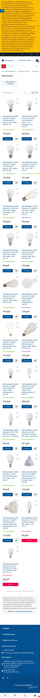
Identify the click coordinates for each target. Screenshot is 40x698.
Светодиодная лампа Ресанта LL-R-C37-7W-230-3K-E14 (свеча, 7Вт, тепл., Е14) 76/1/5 (10, 433)
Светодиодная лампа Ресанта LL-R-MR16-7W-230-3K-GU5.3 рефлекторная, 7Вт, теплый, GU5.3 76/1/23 (29, 477)
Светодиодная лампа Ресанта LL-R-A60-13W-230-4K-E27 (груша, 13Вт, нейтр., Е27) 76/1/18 (10, 166)
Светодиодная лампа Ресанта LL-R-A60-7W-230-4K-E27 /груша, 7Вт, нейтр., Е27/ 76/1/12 (10, 210)
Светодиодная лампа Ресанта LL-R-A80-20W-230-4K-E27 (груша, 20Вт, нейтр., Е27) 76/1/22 (29, 344)
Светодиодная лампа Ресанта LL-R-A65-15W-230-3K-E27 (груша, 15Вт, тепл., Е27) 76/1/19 (29, 254)
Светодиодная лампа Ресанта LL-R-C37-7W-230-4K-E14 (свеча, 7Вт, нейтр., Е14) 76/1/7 (29, 522)
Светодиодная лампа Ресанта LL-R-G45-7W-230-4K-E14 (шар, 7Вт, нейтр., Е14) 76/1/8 (10, 476)
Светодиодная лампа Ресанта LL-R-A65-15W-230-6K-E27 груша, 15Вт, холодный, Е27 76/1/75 (29, 299)
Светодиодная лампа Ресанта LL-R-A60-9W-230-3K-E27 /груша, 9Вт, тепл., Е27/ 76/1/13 (29, 210)
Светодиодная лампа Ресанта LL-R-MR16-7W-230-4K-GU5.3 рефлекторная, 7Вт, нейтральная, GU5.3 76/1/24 (10, 523)
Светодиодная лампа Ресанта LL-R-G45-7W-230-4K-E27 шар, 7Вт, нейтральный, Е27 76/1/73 (10, 568)
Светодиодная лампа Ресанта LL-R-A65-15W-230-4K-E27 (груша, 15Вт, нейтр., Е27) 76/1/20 (10, 298)
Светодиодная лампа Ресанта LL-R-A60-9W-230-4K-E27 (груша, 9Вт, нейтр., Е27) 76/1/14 (10, 254)
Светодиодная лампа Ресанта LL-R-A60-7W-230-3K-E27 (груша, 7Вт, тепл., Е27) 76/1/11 (29, 166)
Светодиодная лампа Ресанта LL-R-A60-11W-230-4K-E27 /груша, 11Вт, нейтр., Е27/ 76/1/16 (10, 120)
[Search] (23, 66)
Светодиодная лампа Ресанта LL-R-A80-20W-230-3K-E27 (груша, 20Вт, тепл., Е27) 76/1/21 (10, 344)
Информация (20, 634)
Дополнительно (20, 640)
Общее (20, 628)
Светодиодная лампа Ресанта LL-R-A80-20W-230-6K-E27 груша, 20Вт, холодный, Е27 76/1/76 (10, 389)
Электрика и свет (24, 71)
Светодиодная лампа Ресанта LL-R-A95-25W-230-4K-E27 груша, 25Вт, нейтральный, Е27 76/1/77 (29, 389)
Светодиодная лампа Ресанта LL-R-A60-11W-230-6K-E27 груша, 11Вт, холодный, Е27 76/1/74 (29, 121)
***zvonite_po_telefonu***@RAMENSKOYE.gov (19, 653)
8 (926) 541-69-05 (9, 650)
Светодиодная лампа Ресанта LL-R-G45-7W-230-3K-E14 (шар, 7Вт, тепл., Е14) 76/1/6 (29, 433)
